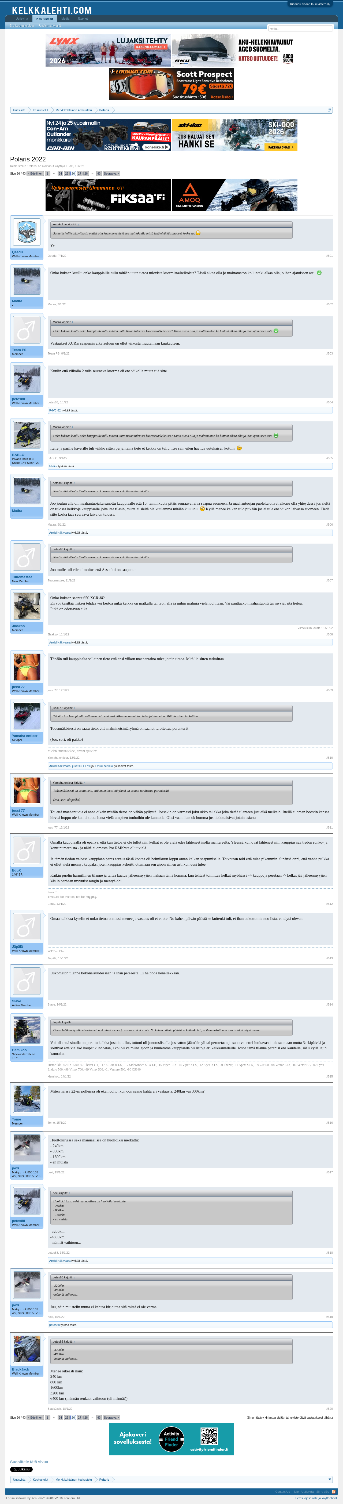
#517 (329, 1172)
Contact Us (282, 1491)
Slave (16, 1001)
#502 (329, 304)
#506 (329, 524)
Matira (17, 301)
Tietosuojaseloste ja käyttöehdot (316, 1498)
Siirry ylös (322, 1491)
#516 (329, 1122)
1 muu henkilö (104, 766)
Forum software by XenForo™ (43, 1498)
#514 (329, 1004)
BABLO (18, 455)
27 (79, 173)
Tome (16, 1119)
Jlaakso (18, 626)
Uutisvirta (22, 18)
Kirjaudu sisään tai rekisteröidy (310, 4)
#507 (329, 580)
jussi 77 (18, 687)
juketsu (76, 766)
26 (73, 173)
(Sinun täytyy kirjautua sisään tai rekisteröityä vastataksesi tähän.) (290, 1417)
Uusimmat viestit (50, 25)
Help (296, 1491)
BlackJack (20, 1369)
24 (60, 173)
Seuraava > (111, 173)
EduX (16, 870)
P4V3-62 (55, 410)
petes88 (18, 399)
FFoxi (69, 166)
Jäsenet (82, 18)
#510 (329, 757)
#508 (329, 634)
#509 (329, 690)
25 (66, 173)
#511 (329, 827)
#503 (329, 353)
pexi (15, 1168)
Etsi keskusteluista (22, 25)
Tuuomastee (22, 577)
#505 (329, 458)
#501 (329, 255)
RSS (333, 1492)
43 (98, 173)
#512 (329, 903)
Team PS (19, 350)
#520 (329, 1408)
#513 (329, 958)
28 (86, 173)
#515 (329, 1076)
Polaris (32, 166)
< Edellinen (35, 173)
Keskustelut (44, 18)
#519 (329, 1316)
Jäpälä (17, 947)
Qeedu (17, 252)
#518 (329, 1252)
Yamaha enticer (25, 736)
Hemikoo (19, 1050)
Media (65, 18)
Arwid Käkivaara (59, 532)
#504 (329, 402)
